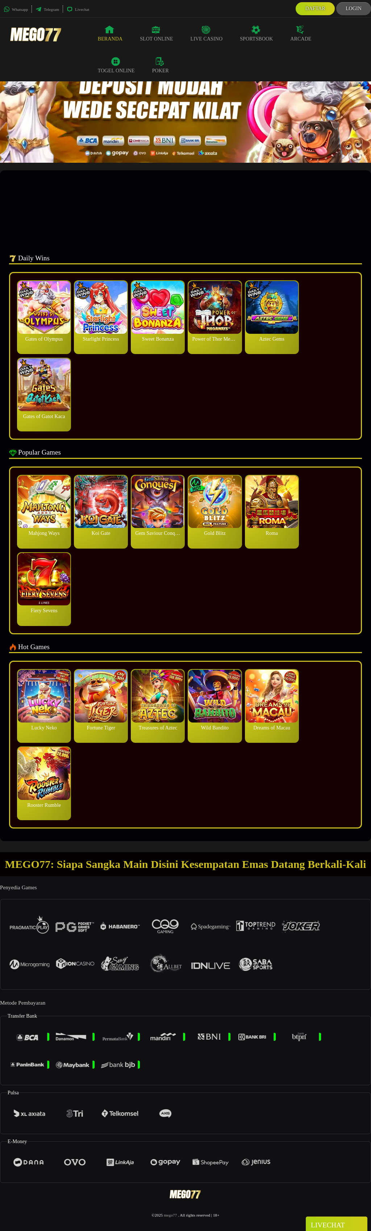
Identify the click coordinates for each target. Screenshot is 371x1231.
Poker (160, 65)
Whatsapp (16, 9)
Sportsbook (256, 33)
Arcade (300, 33)
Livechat (78, 9)
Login (354, 8)
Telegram (47, 9)
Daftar (315, 8)
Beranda (110, 33)
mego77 (170, 1215)
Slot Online (156, 33)
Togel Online (116, 65)
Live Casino (207, 33)
